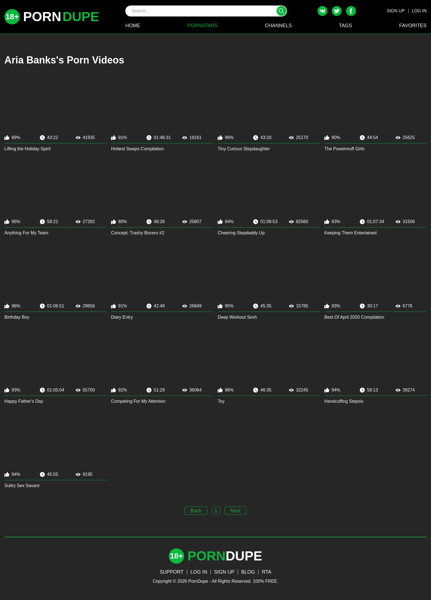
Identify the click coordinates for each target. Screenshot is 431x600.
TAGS (345, 25)
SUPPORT (172, 572)
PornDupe (198, 581)
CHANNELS (278, 25)
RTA (266, 572)
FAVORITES (413, 25)
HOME (132, 25)
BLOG (248, 572)
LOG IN (419, 11)
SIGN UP (396, 11)
